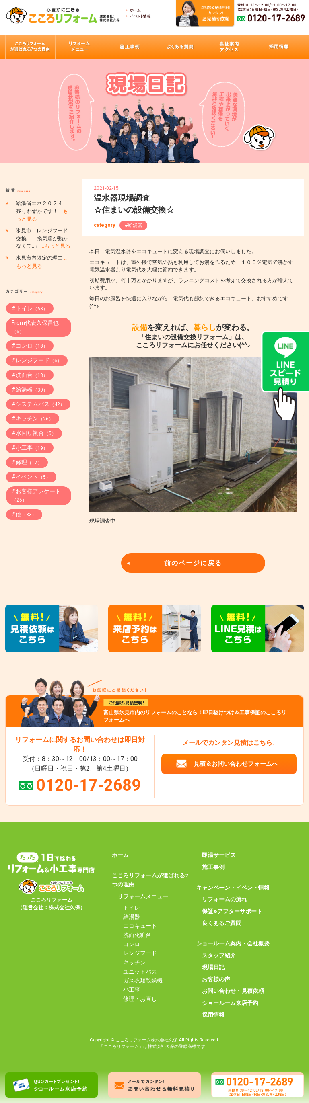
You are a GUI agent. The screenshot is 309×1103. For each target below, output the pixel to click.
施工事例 (213, 867)
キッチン (134, 962)
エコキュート (140, 926)
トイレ (131, 907)
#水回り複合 (34, 433)
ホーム (120, 855)
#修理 (27, 462)
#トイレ (30, 308)
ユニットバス (140, 971)
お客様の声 (216, 979)
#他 (24, 514)
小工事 (131, 989)
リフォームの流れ (224, 899)
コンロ (131, 944)
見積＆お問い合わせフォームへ (236, 763)
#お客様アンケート (36, 495)
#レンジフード (37, 360)
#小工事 (30, 448)
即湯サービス (219, 855)
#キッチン (33, 418)
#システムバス (38, 404)
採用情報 (213, 1014)
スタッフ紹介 (219, 955)
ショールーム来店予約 (230, 1003)
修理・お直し (140, 999)
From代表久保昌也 (35, 327)
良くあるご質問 (221, 923)
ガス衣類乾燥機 (143, 980)
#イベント (31, 477)
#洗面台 (30, 375)
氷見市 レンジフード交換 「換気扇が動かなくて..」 (43, 238)
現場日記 (213, 967)
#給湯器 (133, 225)
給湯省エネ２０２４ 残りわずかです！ (42, 210)
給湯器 (131, 917)
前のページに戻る (193, 563)
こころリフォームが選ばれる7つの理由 (150, 880)
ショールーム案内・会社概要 (233, 943)
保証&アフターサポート (232, 911)
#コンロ (30, 345)
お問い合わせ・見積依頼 (233, 991)
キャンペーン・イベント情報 (233, 887)
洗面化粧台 (137, 935)
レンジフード (140, 953)
